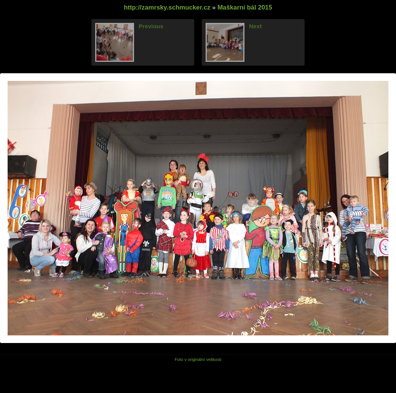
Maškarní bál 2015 (244, 7)
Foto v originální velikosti (198, 359)
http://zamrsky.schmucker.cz (167, 7)
